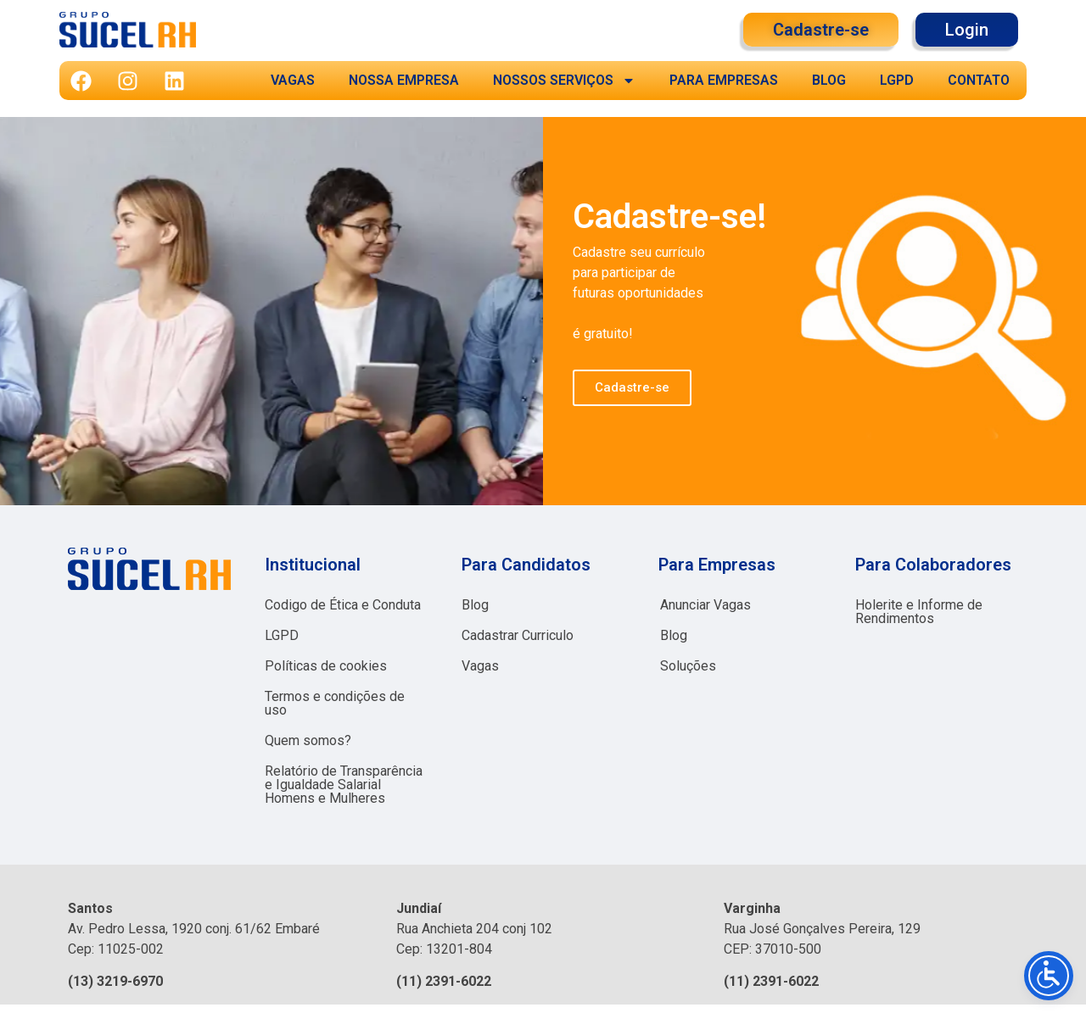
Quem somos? (308, 740)
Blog (475, 605)
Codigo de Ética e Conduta (343, 605)
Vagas (480, 666)
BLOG (829, 80)
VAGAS (293, 80)
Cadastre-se (632, 387)
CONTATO (979, 80)
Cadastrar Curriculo (518, 635)
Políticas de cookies (326, 666)
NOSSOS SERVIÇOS (564, 80)
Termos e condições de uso (335, 703)
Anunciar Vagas (705, 605)
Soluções (688, 666)
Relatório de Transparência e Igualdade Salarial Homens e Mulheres (344, 784)
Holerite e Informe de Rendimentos (918, 611)
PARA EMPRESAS (723, 80)
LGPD (897, 80)
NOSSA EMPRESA (404, 80)
